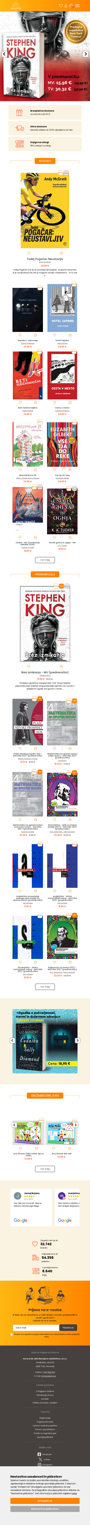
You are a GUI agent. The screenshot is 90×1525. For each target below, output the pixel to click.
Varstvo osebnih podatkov (45, 1429)
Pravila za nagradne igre (45, 1436)
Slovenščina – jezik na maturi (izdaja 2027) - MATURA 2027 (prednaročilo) (62, 827)
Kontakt (45, 1402)
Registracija (45, 1421)
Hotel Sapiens (62, 340)
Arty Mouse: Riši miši (61, 1156)
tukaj (74, 1493)
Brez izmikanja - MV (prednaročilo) (45, 673)
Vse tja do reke (62, 475)
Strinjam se (45, 1500)
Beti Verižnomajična (27, 407)
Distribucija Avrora (45, 1398)
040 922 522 (49, 1375)
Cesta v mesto (62, 407)
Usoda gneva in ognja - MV (62, 542)
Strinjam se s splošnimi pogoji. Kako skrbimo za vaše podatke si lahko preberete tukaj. (46, 1338)
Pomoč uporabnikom (45, 1432)
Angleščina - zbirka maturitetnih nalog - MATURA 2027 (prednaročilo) (62, 898)
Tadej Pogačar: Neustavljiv (45, 259)
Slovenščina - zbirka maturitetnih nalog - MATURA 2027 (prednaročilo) (28, 971)
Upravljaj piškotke (45, 1440)
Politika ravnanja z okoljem (45, 1406)
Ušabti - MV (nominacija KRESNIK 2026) (28, 543)
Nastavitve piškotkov (45, 1508)
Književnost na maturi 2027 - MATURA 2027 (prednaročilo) (62, 970)
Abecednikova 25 (28, 475)
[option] (45, 55)
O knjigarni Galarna (45, 1394)
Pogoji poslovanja (45, 1425)
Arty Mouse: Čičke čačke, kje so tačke (28, 1157)
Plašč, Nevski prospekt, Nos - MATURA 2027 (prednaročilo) (28, 755)
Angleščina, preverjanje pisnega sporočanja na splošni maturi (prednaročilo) (27, 899)
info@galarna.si (48, 1379)
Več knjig (45, 560)
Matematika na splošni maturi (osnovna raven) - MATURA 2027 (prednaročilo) (28, 827)
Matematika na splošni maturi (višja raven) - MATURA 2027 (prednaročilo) (62, 756)
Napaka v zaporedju (27, 340)
